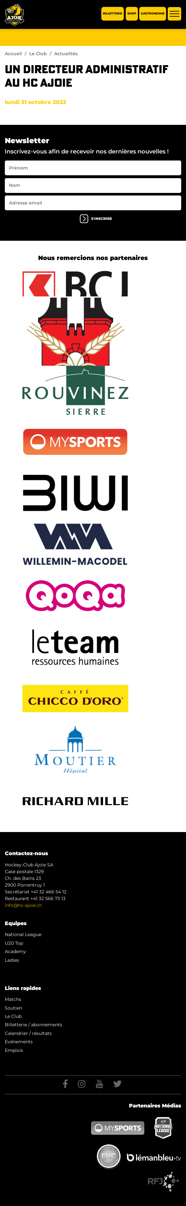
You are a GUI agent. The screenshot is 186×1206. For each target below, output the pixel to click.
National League (23, 934)
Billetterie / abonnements (33, 1025)
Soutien (13, 1008)
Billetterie (112, 13)
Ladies (12, 960)
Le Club (38, 53)
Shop (131, 13)
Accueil (13, 53)
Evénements (19, 1042)
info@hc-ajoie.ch (23, 905)
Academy (15, 951)
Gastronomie (153, 13)
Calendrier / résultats (28, 1033)
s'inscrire (96, 218)
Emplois (14, 1050)
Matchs (13, 999)
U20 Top (14, 943)
